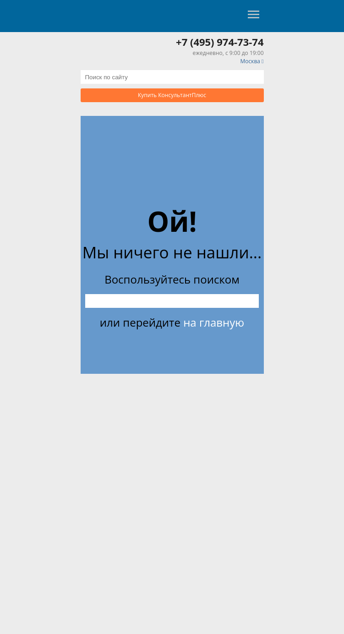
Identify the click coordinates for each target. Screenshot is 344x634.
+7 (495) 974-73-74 (219, 42)
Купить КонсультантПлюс (172, 95)
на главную (213, 322)
